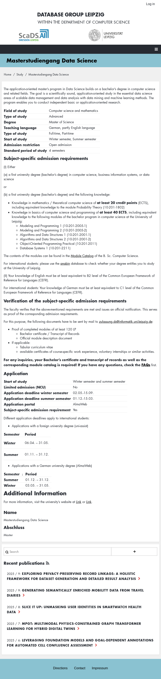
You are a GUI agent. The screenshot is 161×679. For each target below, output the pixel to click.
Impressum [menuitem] (100, 668)
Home (7, 74)
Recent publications (24, 563)
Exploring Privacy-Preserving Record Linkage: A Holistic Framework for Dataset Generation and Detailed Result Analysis (71, 576)
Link (78, 502)
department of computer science (96, 22)
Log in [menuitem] (150, 4)
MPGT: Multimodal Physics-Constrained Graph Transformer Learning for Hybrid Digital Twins (74, 626)
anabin (65, 264)
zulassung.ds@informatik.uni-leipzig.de (125, 322)
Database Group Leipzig (69, 14)
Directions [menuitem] (60, 668)
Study (19, 74)
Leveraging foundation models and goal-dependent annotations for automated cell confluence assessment (80, 643)
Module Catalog (82, 256)
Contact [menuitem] (79, 668)
